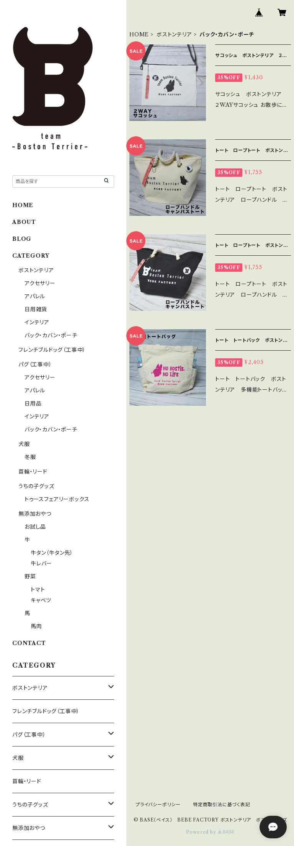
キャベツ (41, 600)
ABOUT (24, 222)
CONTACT (29, 643)
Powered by (210, 832)
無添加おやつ (34, 513)
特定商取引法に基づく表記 (221, 804)
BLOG (21, 238)
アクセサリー (40, 283)
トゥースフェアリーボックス (56, 499)
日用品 (32, 403)
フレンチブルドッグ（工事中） (52, 349)
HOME (139, 34)
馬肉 (36, 626)
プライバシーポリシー (158, 804)
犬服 (24, 444)
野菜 (30, 576)
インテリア (36, 322)
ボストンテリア (174, 34)
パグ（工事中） (35, 364)
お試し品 (35, 526)
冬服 (30, 457)
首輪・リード (32, 471)
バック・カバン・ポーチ (50, 335)
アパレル (34, 296)
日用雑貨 (35, 309)
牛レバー (41, 563)
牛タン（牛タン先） (52, 552)
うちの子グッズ (36, 486)
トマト (38, 589)
